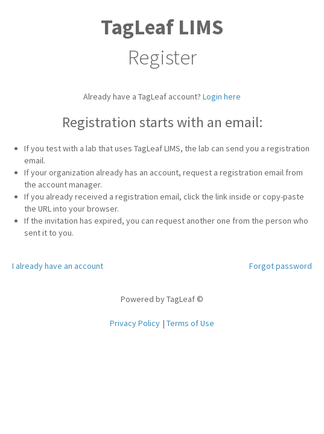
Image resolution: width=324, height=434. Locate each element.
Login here (222, 96)
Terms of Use (190, 323)
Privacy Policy (135, 323)
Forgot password (280, 265)
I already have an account (57, 265)
